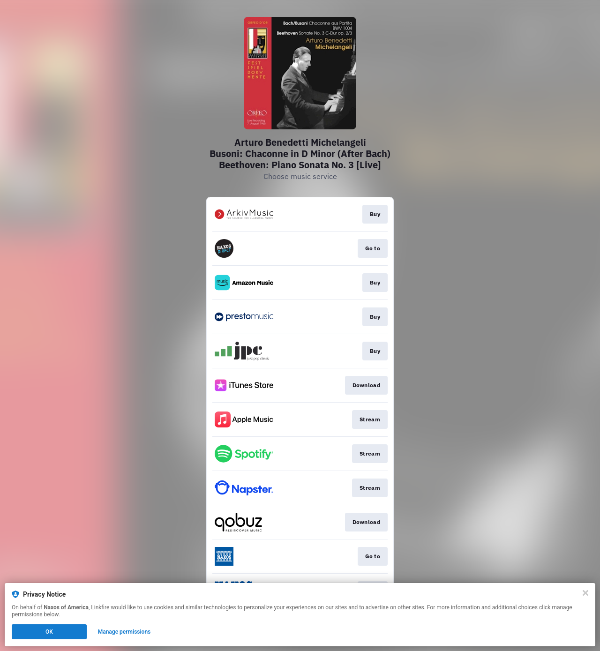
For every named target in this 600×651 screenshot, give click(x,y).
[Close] (585, 592)
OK (49, 632)
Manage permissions (124, 632)
